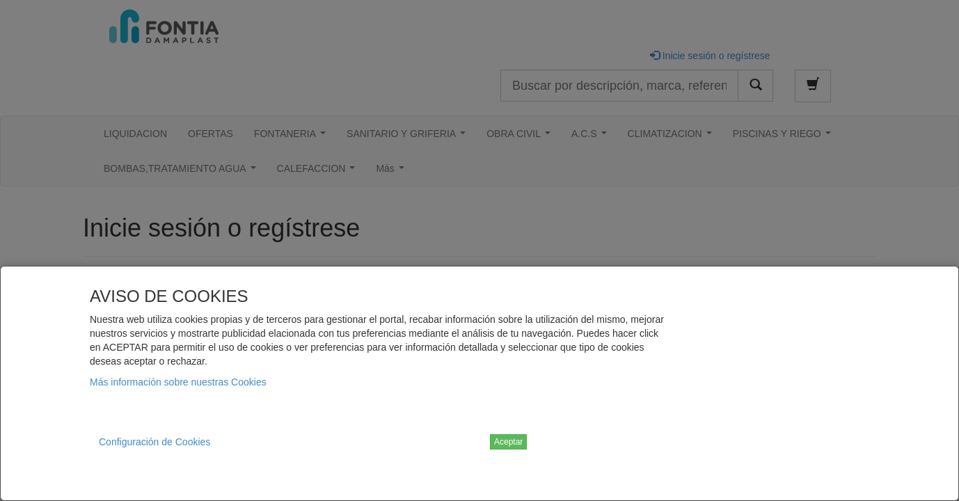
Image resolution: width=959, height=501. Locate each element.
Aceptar (508, 442)
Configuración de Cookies (154, 441)
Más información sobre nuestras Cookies (178, 382)
